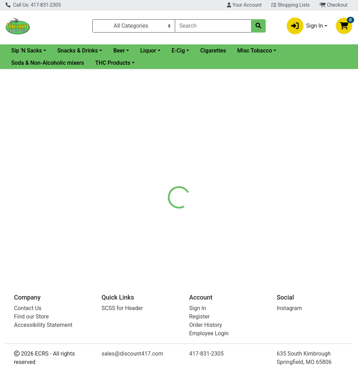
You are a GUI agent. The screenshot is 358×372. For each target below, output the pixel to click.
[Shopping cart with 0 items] (344, 25)
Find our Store (31, 316)
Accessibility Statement (43, 325)
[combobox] (213, 26)
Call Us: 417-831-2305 (33, 5)
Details (168, 159)
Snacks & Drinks (134, 50)
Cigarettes (270, 50)
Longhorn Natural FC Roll (203, 249)
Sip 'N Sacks (83, 50)
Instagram (289, 308)
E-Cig (235, 50)
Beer (175, 50)
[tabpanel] (254, 192)
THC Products (112, 62)
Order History (205, 325)
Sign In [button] (305, 25)
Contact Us (28, 308)
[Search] (213, 26)
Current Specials (31, 50)
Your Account (244, 5)
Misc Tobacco (311, 50)
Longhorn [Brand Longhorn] (230, 185)
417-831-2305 (206, 353)
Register (199, 316)
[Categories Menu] (133, 26)
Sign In (197, 308)
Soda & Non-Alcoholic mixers (47, 62)
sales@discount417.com (132, 353)
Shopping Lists (290, 5)
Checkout (334, 5)
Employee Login (209, 333)
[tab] (168, 159)
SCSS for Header (122, 308)
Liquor (205, 50)
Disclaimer (199, 159)
